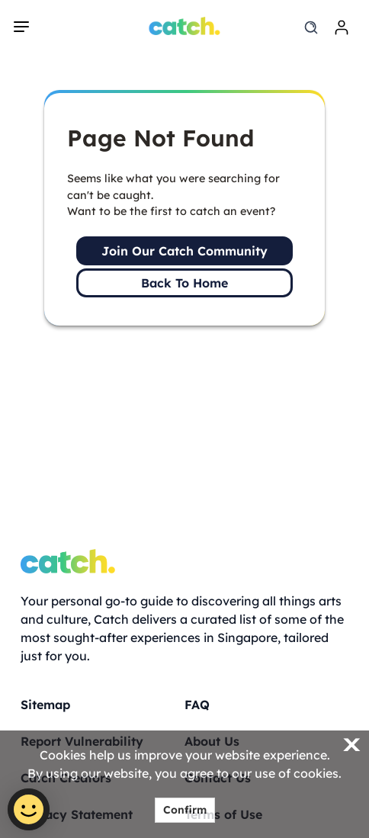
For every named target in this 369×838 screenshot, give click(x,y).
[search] (311, 27)
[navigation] (21, 27)
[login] (341, 27)
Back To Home (184, 283)
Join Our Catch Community (184, 250)
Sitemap (45, 704)
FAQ (197, 704)
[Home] (184, 26)
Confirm (185, 810)
